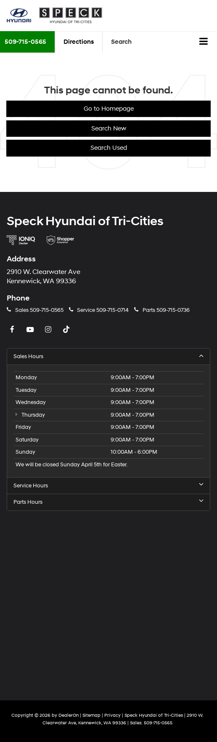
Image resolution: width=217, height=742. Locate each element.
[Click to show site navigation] (204, 42)
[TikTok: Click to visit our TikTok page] (67, 330)
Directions (79, 42)
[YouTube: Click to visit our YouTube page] (31, 330)
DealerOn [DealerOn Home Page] (68, 715)
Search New (108, 129)
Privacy (112, 715)
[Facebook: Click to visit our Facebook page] (13, 330)
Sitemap (91, 715)
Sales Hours (108, 356)
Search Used (108, 148)
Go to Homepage (109, 109)
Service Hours (108, 485)
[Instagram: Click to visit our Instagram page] (49, 330)
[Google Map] (108, 600)
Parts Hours (108, 501)
